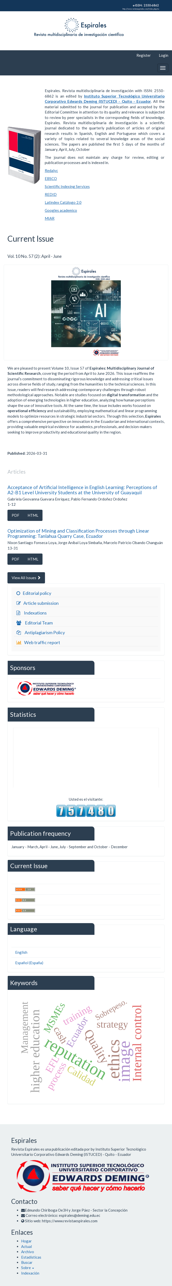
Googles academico (61, 210)
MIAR (49, 218)
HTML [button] (33, 515)
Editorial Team (34, 622)
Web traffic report (37, 642)
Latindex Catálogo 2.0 (63, 202)
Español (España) (29, 962)
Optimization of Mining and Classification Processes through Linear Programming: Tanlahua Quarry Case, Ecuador (78, 533)
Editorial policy (33, 593)
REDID (51, 194)
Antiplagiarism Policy (40, 632)
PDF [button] (15, 515)
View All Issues (26, 577)
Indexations (31, 613)
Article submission (37, 603)
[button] (27, 1267)
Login (163, 55)
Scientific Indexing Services (67, 186)
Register (143, 55)
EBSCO (51, 178)
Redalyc (51, 170)
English (21, 952)
